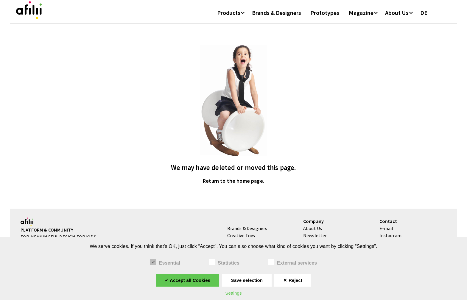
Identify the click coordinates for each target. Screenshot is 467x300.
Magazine (361, 17)
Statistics (224, 262)
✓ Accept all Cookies (187, 280)
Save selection (247, 280)
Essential (165, 262)
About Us (397, 17)
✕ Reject (292, 280)
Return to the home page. (233, 188)
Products (228, 17)
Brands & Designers (276, 17)
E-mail (386, 235)
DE (423, 17)
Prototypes (324, 17)
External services (292, 262)
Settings (233, 293)
